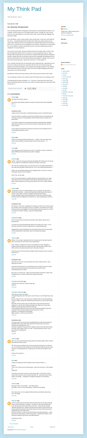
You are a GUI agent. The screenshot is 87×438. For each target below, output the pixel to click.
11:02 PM (14, 395)
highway (64, 82)
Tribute (64, 99)
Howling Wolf (15, 217)
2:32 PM (14, 106)
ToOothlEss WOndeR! (17, 281)
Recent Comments (66, 64)
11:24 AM (14, 287)
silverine (14, 159)
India (63, 86)
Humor (64, 84)
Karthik (13, 97)
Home (31, 427)
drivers (64, 78)
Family (64, 80)
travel (63, 97)
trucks (63, 101)
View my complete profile (67, 35)
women (64, 105)
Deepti (13, 137)
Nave (13, 360)
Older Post (52, 427)
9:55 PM (14, 276)
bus (63, 75)
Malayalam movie (66, 92)
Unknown (14, 400)
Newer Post (11, 427)
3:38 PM (14, 132)
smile (29, 80)
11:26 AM (14, 315)
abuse (64, 73)
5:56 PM (14, 233)
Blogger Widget (73, 64)
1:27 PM (14, 355)
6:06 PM (14, 254)
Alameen (14, 383)
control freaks (65, 77)
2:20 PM (14, 333)
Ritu (63, 94)
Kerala (64, 88)
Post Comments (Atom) (20, 429)
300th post (65, 71)
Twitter (64, 103)
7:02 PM (14, 154)
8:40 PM (14, 420)
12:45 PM (14, 199)
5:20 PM (14, 143)
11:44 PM (14, 378)
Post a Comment (14, 423)
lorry (63, 90)
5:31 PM (14, 212)
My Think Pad (24, 9)
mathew (14, 188)
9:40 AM (14, 183)
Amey (13, 148)
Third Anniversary (66, 95)
